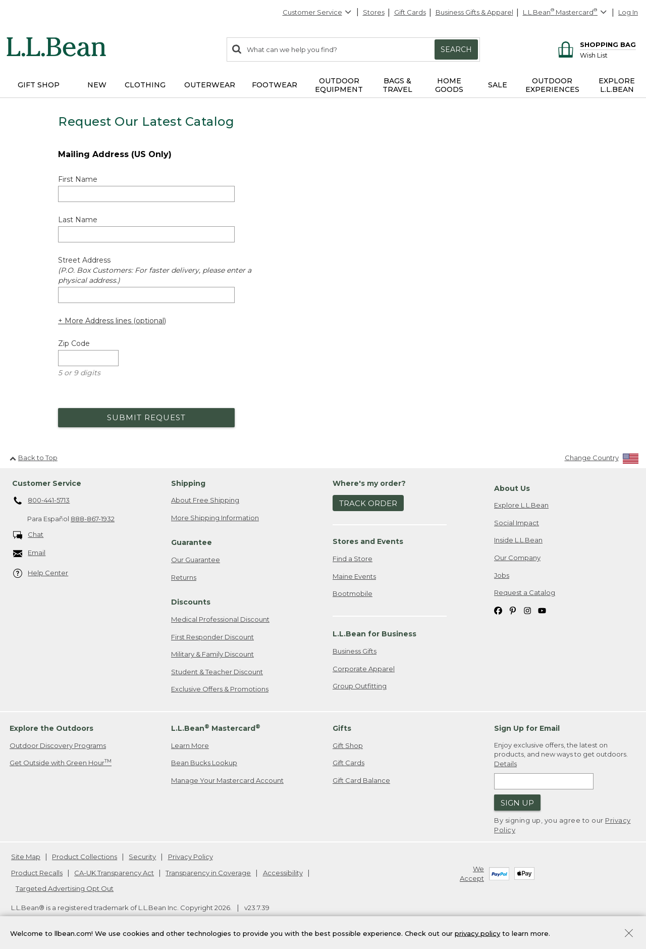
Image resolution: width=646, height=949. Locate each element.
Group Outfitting (360, 686)
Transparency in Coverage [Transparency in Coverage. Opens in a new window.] (208, 873)
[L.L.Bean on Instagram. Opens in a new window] (527, 610)
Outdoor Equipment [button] (339, 85)
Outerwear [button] (209, 84)
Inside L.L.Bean (518, 540)
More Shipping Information (215, 518)
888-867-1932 (93, 519)
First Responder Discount (212, 637)
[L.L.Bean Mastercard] (566, 12)
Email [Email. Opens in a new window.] (29, 553)
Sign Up (517, 803)
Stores (374, 12)
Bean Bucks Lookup (204, 763)
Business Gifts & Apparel (474, 12)
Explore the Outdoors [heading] (51, 728)
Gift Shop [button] (39, 84)
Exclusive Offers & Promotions (219, 689)
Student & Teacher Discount (217, 672)
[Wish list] (608, 54)
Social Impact (516, 523)
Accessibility (283, 873)
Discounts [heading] (190, 602)
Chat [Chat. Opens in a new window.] (28, 535)
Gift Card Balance (361, 780)
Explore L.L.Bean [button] (617, 85)
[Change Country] (602, 460)
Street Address (154, 270)
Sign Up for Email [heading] (527, 728)
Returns (183, 577)
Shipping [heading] (188, 483)
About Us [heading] (512, 488)
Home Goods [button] (449, 85)
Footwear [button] (274, 84)
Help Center (41, 573)
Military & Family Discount (212, 654)
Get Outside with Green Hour (61, 762)
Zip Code (74, 343)
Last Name (77, 219)
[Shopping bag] (595, 44)
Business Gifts (354, 651)
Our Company (517, 558)
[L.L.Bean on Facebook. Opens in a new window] (498, 610)
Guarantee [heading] (191, 542)
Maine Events (354, 576)
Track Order (368, 503)
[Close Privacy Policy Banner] (629, 934)
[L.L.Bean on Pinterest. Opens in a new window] (513, 610)
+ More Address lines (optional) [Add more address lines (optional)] (112, 320)
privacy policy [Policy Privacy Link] (477, 933)
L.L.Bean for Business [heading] (374, 633)
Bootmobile (352, 593)
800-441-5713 (41, 501)
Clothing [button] (145, 84)
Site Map (25, 857)
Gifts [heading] (342, 728)
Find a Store (352, 559)
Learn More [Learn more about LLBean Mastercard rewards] (190, 745)
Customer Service (317, 12)
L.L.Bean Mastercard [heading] (215, 728)
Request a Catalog (524, 592)
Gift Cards (410, 12)
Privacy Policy (190, 857)
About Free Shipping (205, 500)
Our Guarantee (195, 560)
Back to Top (34, 458)
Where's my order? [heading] (369, 483)
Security (142, 857)
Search (456, 49)
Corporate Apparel (364, 669)
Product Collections (84, 857)
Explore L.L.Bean (521, 505)
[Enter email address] (544, 781)
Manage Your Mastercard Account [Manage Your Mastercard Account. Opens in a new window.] (227, 780)
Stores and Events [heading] (368, 541)
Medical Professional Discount (220, 619)
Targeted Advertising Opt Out (65, 888)
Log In (628, 12)
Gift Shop (348, 745)
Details (505, 764)
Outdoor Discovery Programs (58, 745)
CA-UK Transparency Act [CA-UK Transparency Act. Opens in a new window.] (114, 873)
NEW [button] (96, 84)
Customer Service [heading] (46, 483)
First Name (77, 179)
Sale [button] (497, 84)
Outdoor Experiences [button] (552, 85)
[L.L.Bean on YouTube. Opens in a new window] (542, 610)
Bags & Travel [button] (397, 85)
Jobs (501, 575)
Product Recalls (37, 873)
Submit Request (146, 417)
